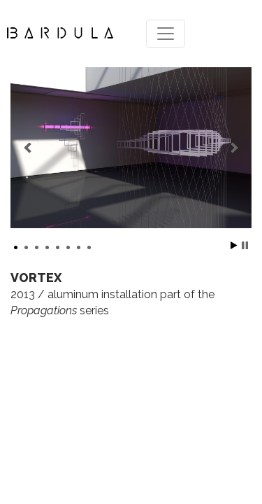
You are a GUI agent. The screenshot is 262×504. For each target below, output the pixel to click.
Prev (28, 147)
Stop (245, 245)
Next (233, 147)
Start (234, 245)
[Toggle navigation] (165, 34)
